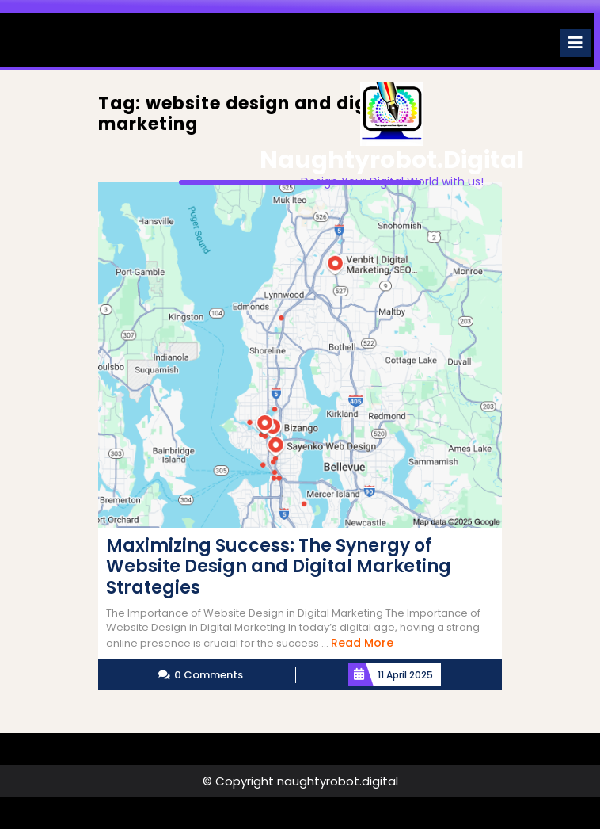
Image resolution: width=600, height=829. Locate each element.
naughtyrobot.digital (392, 160)
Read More (362, 643)
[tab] (575, 43)
